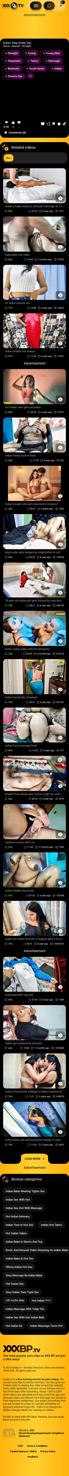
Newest (16, 46)
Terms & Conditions (37, 1446)
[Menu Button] (35, 5)
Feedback (33, 1456)
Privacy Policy (48, 1451)
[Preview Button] (60, 198)
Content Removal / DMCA (23, 1451)
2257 (20, 1446)
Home (6, 46)
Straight (26, 46)
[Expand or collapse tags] (30, 76)
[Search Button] (49, 5)
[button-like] (13, 124)
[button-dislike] (18, 124)
